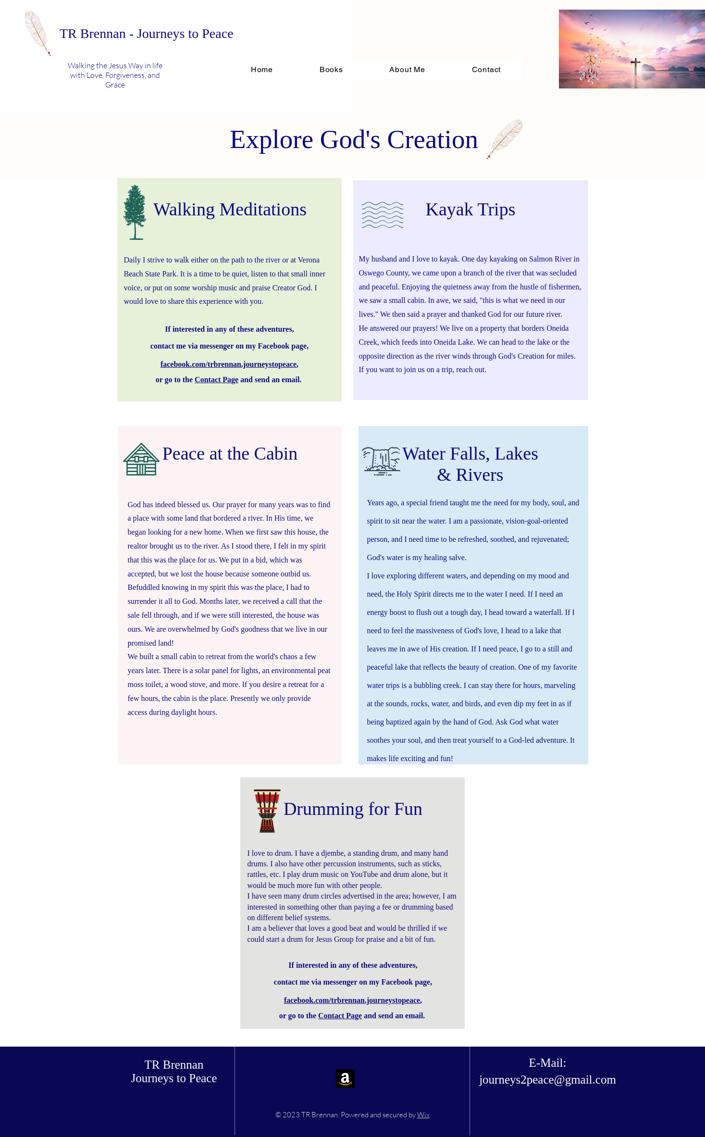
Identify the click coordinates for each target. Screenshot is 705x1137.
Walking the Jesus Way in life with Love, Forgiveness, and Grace (115, 75)
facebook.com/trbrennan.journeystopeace (229, 364)
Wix (423, 1114)
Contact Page (216, 379)
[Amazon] (345, 1078)
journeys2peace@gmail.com (547, 1079)
